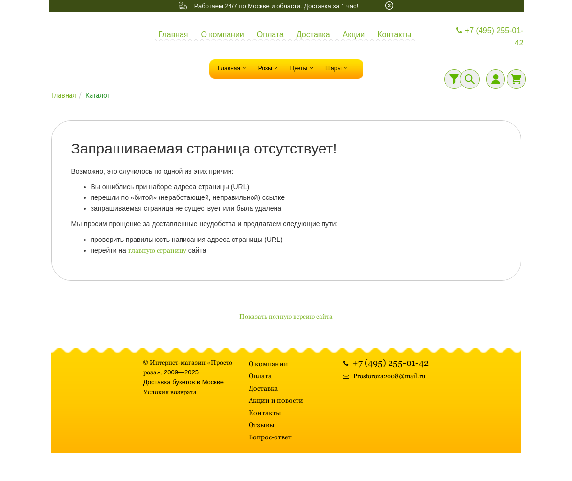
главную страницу (157, 250)
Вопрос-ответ (270, 437)
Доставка (313, 34)
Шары (337, 68)
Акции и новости (276, 400)
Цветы (303, 68)
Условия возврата (170, 391)
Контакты (394, 34)
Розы (269, 68)
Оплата (270, 34)
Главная (173, 34)
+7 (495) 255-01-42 (489, 36)
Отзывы (262, 425)
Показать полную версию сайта (286, 316)
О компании (222, 34)
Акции (354, 34)
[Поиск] (470, 79)
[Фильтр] (454, 79)
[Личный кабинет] (495, 79)
